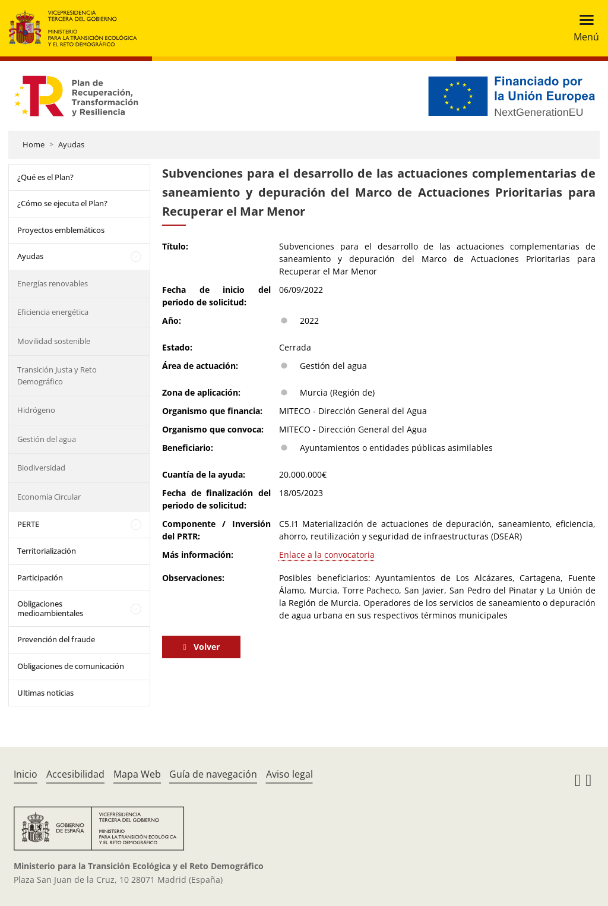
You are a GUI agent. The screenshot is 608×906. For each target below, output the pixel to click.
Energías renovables (52, 283)
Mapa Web (137, 774)
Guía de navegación (213, 774)
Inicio (25, 774)
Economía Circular (49, 496)
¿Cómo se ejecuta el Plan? (62, 203)
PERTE (28, 524)
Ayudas (71, 144)
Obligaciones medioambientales (50, 608)
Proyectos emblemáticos (60, 230)
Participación (40, 577)
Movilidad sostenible (53, 341)
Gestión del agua (46, 439)
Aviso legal (289, 774)
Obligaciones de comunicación (70, 666)
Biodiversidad (41, 467)
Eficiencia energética (52, 312)
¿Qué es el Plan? (45, 177)
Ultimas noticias (45, 692)
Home (34, 144)
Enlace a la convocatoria (327, 554)
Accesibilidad (75, 774)
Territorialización (46, 550)
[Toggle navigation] (583, 28)
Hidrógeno (36, 410)
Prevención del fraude (56, 639)
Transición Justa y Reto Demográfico (57, 375)
